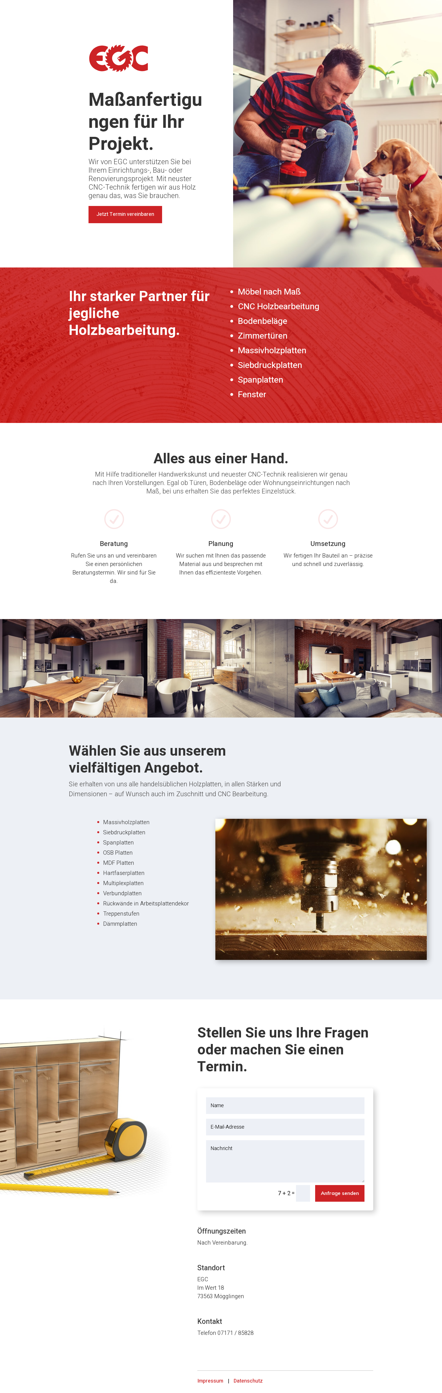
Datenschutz (248, 1381)
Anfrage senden (340, 1193)
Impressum (210, 1381)
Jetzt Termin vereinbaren (125, 214)
